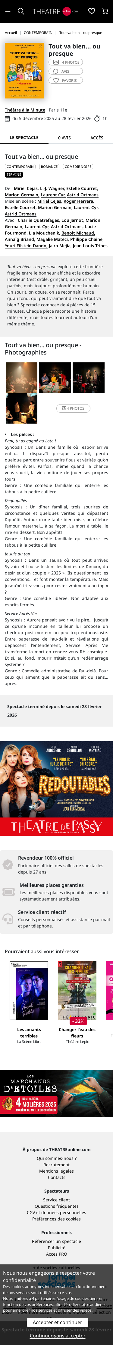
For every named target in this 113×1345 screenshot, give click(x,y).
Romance (49, 166)
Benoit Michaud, (78, 233)
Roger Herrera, (79, 201)
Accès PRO (56, 1254)
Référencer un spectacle (56, 1241)
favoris (65, 80)
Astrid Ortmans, (67, 226)
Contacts (56, 1177)
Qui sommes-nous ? (57, 1158)
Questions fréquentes (57, 1206)
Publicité (56, 1247)
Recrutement (56, 1164)
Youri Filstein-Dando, (26, 245)
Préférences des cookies (56, 1219)
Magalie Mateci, (52, 239)
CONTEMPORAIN (20, 166)
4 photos (66, 62)
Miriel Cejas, (26, 188)
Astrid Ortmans (83, 195)
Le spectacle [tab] (24, 137)
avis (61, 71)
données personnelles (63, 1212)
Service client (56, 1200)
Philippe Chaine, (87, 239)
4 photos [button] (73, 408)
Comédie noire (78, 166)
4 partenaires (43, 1298)
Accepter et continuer (57, 1322)
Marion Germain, (22, 195)
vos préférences (38, 1304)
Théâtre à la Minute (25, 110)
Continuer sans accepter (58, 1335)
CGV (31, 1212)
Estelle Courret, (82, 188)
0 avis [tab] (64, 138)
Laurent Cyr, (53, 195)
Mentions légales (56, 1171)
